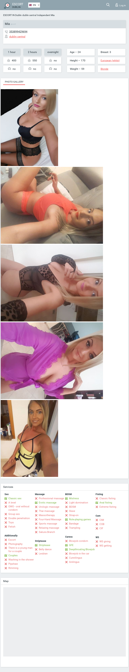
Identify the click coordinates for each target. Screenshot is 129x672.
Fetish (11, 526)
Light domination (78, 502)
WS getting (105, 545)
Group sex (14, 514)
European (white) (110, 60)
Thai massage (47, 511)
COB (101, 524)
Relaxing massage (49, 527)
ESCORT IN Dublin (12, 15)
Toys (11, 522)
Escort (12, 539)
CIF (101, 528)
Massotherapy (47, 515)
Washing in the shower (21, 559)
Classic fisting (107, 498)
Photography (15, 544)
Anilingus (74, 562)
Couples (13, 555)
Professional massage (51, 498)
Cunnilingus (75, 557)
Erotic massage (47, 502)
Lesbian (43, 553)
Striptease (44, 545)
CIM (101, 519)
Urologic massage (49, 506)
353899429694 (18, 31)
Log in (121, 5)
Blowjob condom (78, 540)
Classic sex (14, 498)
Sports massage (48, 523)
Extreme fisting (107, 506)
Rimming (13, 568)
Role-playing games (80, 519)
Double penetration (19, 518)
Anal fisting (105, 502)
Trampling (74, 527)
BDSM (72, 506)
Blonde (104, 68)
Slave (72, 511)
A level (12, 502)
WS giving (104, 541)
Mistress (74, 498)
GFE (71, 545)
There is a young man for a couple (20, 549)
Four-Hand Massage (50, 519)
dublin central (29, 15)
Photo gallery (14, 81)
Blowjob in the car (79, 553)
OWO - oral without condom (18, 508)
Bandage (74, 523)
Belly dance (45, 549)
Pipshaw (13, 563)
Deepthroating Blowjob (82, 549)
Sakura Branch (47, 532)
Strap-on (73, 515)
